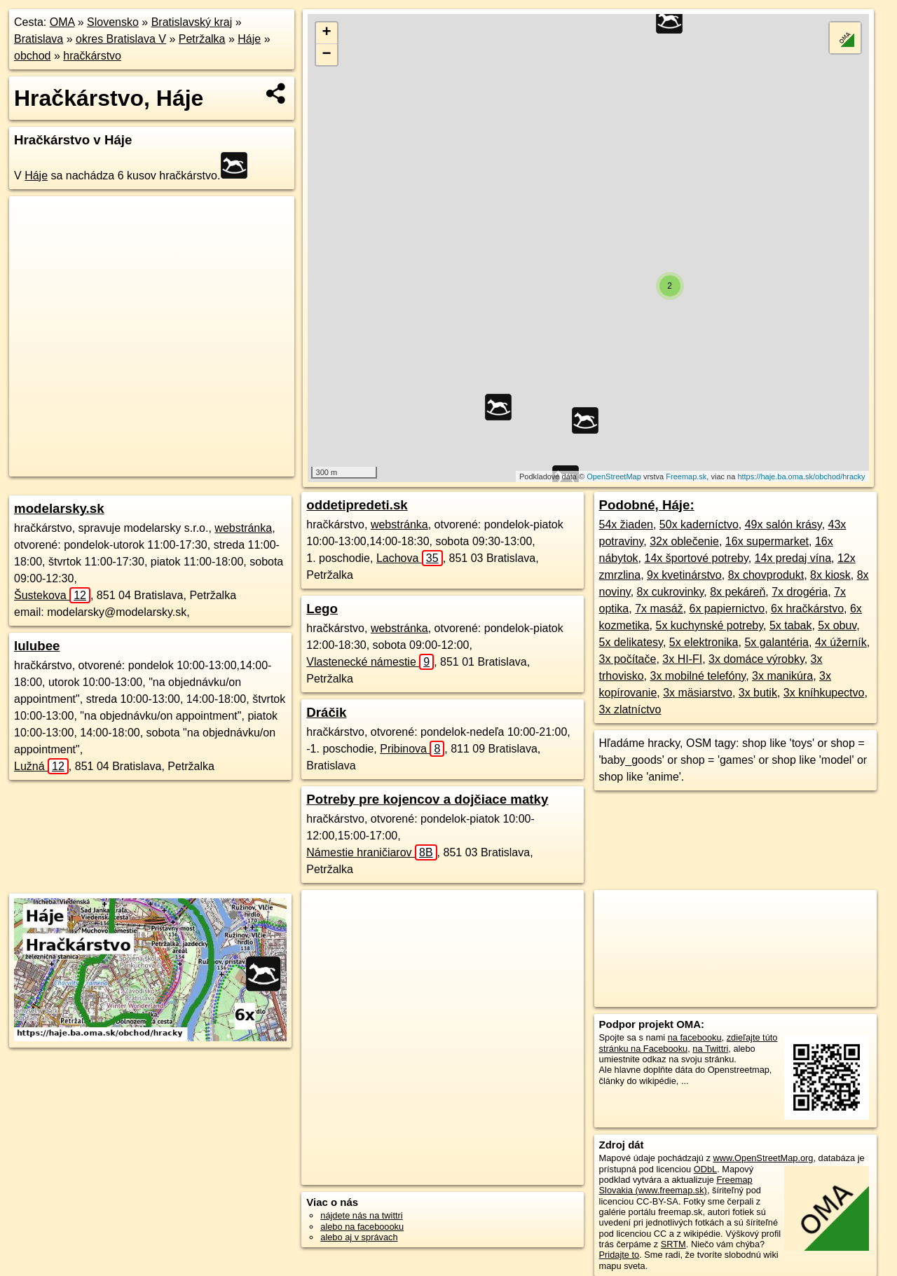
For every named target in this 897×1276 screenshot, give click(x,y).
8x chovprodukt (766, 575)
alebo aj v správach (358, 1237)
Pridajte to (619, 1254)
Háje (249, 39)
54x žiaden (626, 524)
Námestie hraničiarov (371, 852)
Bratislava (38, 39)
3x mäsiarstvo (697, 693)
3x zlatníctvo (630, 709)
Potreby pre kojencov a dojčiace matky (427, 799)
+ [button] (326, 32)
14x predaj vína (793, 558)
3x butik (758, 693)
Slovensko (113, 22)
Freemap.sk (686, 476)
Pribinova (412, 749)
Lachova (409, 558)
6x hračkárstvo (807, 609)
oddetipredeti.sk (356, 505)
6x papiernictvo (727, 609)
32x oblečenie (684, 541)
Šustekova (52, 595)
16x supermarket (767, 541)
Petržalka (202, 39)
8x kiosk (830, 575)
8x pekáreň (737, 592)
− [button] (326, 54)
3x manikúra (782, 676)
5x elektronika (704, 642)
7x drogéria (800, 592)
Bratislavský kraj (192, 22)
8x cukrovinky (670, 592)
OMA (62, 22)
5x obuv (837, 625)
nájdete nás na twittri (361, 1215)
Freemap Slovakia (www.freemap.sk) (676, 1184)
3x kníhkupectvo (824, 693)
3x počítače (628, 659)
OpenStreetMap (614, 476)
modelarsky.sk (59, 508)
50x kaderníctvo (699, 524)
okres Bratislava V (121, 39)
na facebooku (695, 1037)
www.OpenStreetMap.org (763, 1158)
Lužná (41, 766)
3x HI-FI (682, 659)
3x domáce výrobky (756, 659)
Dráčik (326, 712)
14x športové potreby (696, 558)
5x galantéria (776, 642)
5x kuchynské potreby (709, 625)
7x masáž (659, 609)
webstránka (243, 528)
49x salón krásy (783, 524)
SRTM (673, 1244)
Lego (322, 608)
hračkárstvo (92, 56)
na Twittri (710, 1048)
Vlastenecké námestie (370, 662)
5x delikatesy (631, 642)
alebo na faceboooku (362, 1226)
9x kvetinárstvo (684, 575)
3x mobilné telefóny (698, 676)
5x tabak (790, 625)
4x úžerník (841, 642)
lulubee (37, 645)
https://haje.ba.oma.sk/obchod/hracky (801, 476)
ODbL (705, 1169)
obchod (32, 56)
